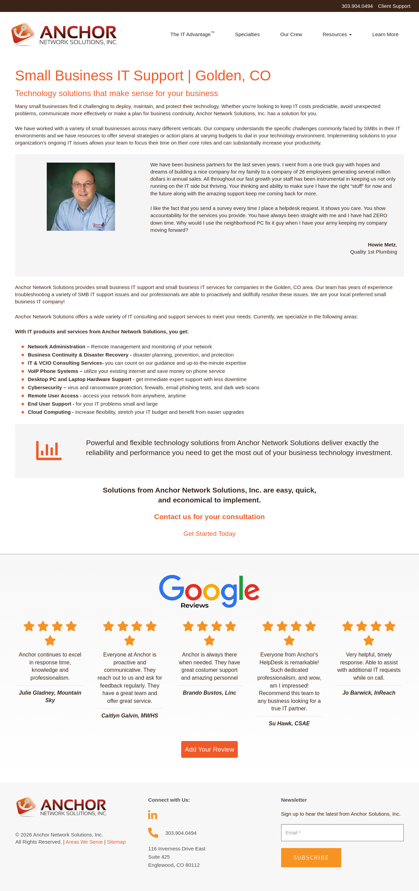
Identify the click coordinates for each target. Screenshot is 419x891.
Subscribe (311, 857)
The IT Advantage (192, 34)
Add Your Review (209, 749)
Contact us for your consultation (209, 516)
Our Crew (291, 34)
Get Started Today (209, 533)
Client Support (394, 6)
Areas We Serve (84, 842)
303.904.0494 (357, 6)
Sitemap (116, 842)
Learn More (385, 34)
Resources (337, 34)
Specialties (247, 34)
